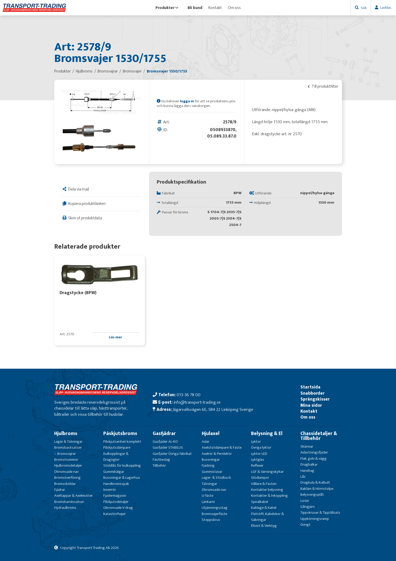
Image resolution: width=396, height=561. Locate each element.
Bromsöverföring (67, 477)
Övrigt (305, 524)
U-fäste (207, 495)
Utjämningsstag (214, 507)
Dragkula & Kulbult (315, 482)
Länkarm (208, 502)
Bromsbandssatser (69, 502)
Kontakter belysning (267, 489)
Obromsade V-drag (118, 507)
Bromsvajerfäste (214, 514)
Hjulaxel (210, 433)
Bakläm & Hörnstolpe (316, 488)
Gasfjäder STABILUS (168, 447)
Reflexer (257, 465)
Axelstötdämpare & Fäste (222, 447)
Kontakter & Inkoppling (269, 495)
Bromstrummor (66, 459)
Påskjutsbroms (120, 433)
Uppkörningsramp (314, 518)
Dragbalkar (309, 464)
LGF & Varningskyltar (267, 471)
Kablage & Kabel (263, 507)
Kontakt (215, 7)
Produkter (166, 7)
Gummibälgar (113, 471)
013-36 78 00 (188, 395)
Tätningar (209, 484)
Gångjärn (307, 506)
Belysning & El (266, 433)
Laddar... (386, 7)
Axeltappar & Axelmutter (73, 495)
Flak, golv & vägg (313, 458)
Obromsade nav (66, 471)
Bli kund (195, 7)
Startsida (310, 387)
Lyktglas (257, 459)
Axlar (205, 441)
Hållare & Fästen (264, 484)
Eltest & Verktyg (264, 525)
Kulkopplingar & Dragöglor (115, 456)
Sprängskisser (315, 399)
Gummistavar (212, 471)
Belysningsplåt (312, 494)
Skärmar (306, 446)
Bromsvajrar (66, 453)
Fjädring (208, 465)
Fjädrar (59, 489)
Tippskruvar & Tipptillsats (320, 512)
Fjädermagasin (114, 495)
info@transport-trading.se (196, 402)
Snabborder (312, 393)
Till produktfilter (323, 86)
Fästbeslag (161, 459)
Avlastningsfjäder (314, 452)
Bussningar (211, 459)
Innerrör (109, 489)
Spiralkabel (259, 502)
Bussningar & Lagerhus (121, 477)
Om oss (234, 7)
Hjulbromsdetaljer (68, 465)
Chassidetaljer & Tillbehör (318, 435)
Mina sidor (311, 405)
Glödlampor (260, 477)
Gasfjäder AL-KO (165, 441)
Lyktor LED (259, 453)
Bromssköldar (65, 484)
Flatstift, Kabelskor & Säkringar (267, 517)
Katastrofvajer (114, 514)
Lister (304, 500)
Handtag (307, 470)
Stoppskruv (211, 520)
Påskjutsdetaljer (115, 502)
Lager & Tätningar (68, 441)
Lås (303, 476)
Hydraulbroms (65, 507)
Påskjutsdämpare (116, 447)
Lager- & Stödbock (216, 477)
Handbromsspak (116, 484)
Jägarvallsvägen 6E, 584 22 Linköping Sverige (213, 409)
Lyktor (256, 441)
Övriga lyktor (261, 447)
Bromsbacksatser (68, 447)
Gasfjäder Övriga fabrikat (172, 453)
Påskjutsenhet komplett (122, 441)
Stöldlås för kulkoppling (122, 465)
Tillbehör (159, 465)
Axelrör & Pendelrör (217, 453)
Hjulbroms (65, 433)
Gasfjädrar (164, 433)
